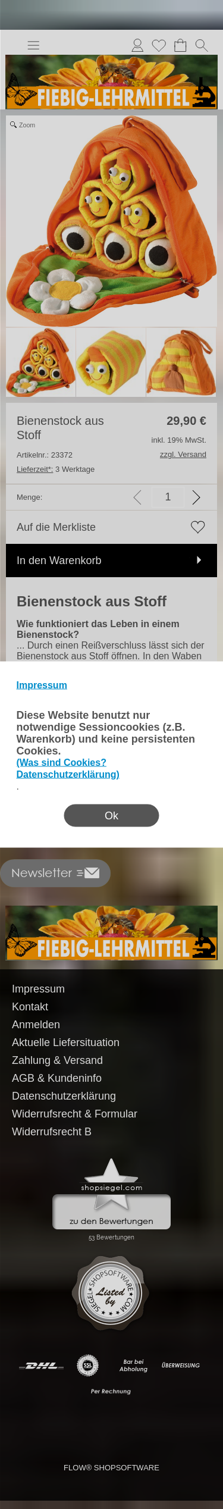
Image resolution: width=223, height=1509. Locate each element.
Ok (111, 816)
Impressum (42, 685)
